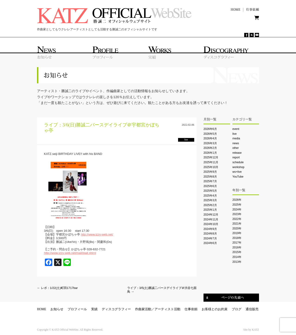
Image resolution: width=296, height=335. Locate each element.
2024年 (236, 209)
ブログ (236, 309)
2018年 (236, 238)
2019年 (236, 233)
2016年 (236, 247)
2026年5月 (210, 133)
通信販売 (252, 309)
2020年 (236, 228)
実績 (94, 309)
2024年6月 (210, 243)
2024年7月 (210, 238)
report (236, 157)
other (235, 148)
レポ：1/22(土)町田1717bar (57, 288)
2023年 (236, 214)
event (235, 129)
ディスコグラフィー (116, 309)
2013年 (236, 261)
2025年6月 (210, 186)
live (234, 133)
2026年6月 (210, 129)
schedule (238, 162)
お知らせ (56, 309)
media (236, 138)
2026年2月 (210, 148)
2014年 (236, 257)
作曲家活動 (143, 309)
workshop (238, 167)
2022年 (236, 219)
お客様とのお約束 (215, 309)
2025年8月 (210, 176)
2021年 (236, 223)
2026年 (236, 199)
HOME (41, 309)
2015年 (236, 252)
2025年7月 (210, 181)
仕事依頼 (191, 309)
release (237, 152)
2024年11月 (211, 219)
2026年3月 (210, 143)
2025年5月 (210, 190)
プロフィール (77, 309)
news (235, 143)
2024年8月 (210, 233)
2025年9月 (210, 171)
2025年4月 (210, 195)
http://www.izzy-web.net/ (97, 234)
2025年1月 (210, 209)
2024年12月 (211, 214)
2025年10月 (211, 167)
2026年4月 (210, 138)
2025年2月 (210, 205)
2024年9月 (210, 229)
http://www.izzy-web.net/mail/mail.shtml (70, 253)
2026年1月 (210, 152)
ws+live (237, 171)
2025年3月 (210, 200)
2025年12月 (211, 157)
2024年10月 (211, 224)
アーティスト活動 (167, 309)
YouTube (237, 176)
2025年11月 (211, 162)
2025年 (236, 204)
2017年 (236, 242)
